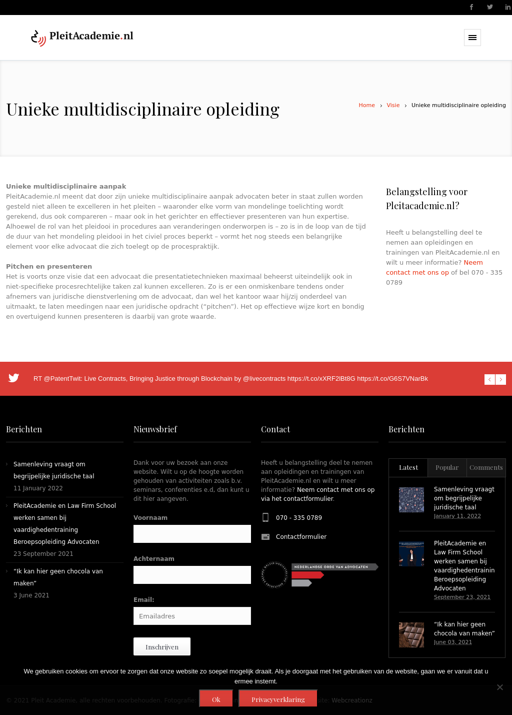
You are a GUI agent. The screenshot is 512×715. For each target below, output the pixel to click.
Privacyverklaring (278, 699)
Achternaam (154, 558)
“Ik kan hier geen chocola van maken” (464, 629)
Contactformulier (301, 536)
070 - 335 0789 (299, 517)
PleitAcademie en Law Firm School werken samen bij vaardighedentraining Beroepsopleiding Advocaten (466, 566)
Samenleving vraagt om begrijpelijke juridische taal (464, 498)
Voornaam (151, 517)
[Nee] (499, 687)
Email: (144, 599)
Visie (393, 105)
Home (367, 105)
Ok (216, 699)
